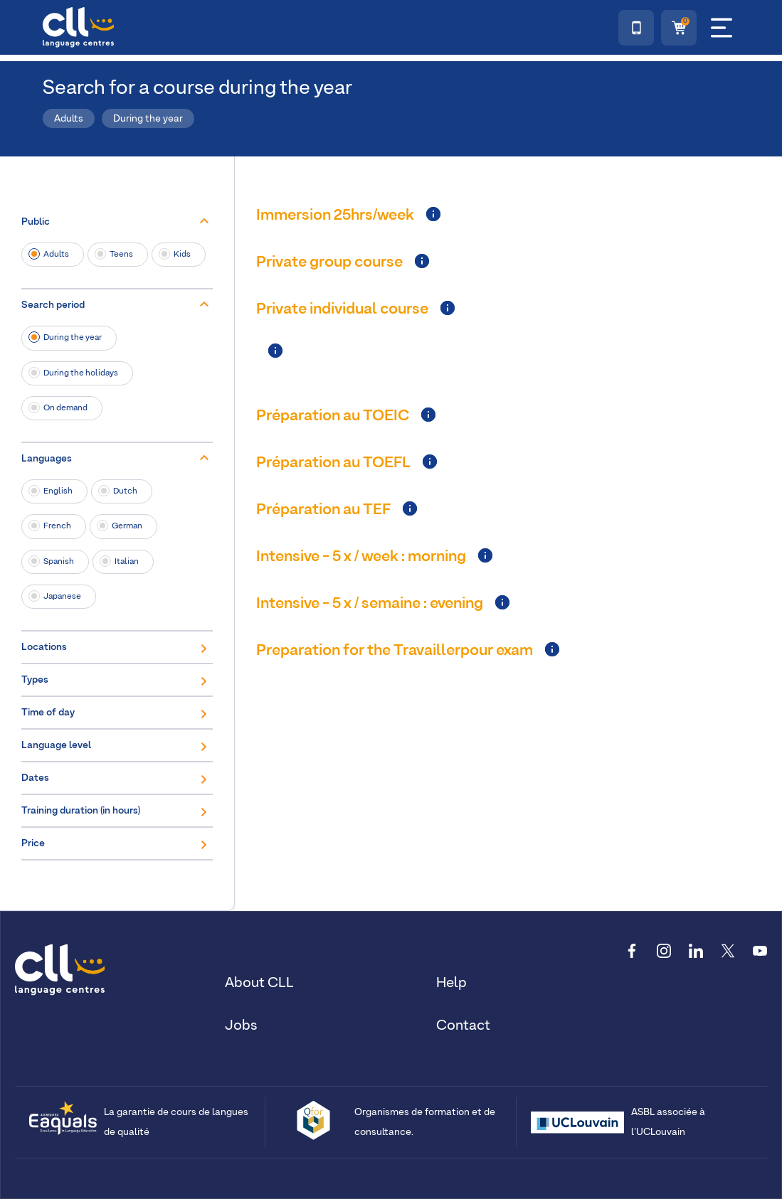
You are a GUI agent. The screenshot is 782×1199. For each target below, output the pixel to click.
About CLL (259, 983)
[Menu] (721, 28)
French (57, 526)
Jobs (241, 1025)
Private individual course (342, 309)
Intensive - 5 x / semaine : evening (369, 604)
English (58, 491)
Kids (182, 254)
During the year (72, 337)
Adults (56, 254)
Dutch (125, 491)
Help (451, 983)
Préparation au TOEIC (332, 416)
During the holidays (80, 373)
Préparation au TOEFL (333, 463)
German (127, 526)
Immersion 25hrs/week (335, 215)
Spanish (58, 561)
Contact (463, 1025)
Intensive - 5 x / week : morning (361, 557)
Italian (127, 561)
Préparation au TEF (323, 510)
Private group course (329, 262)
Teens (121, 254)
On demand (65, 407)
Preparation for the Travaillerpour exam (394, 651)
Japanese (62, 596)
